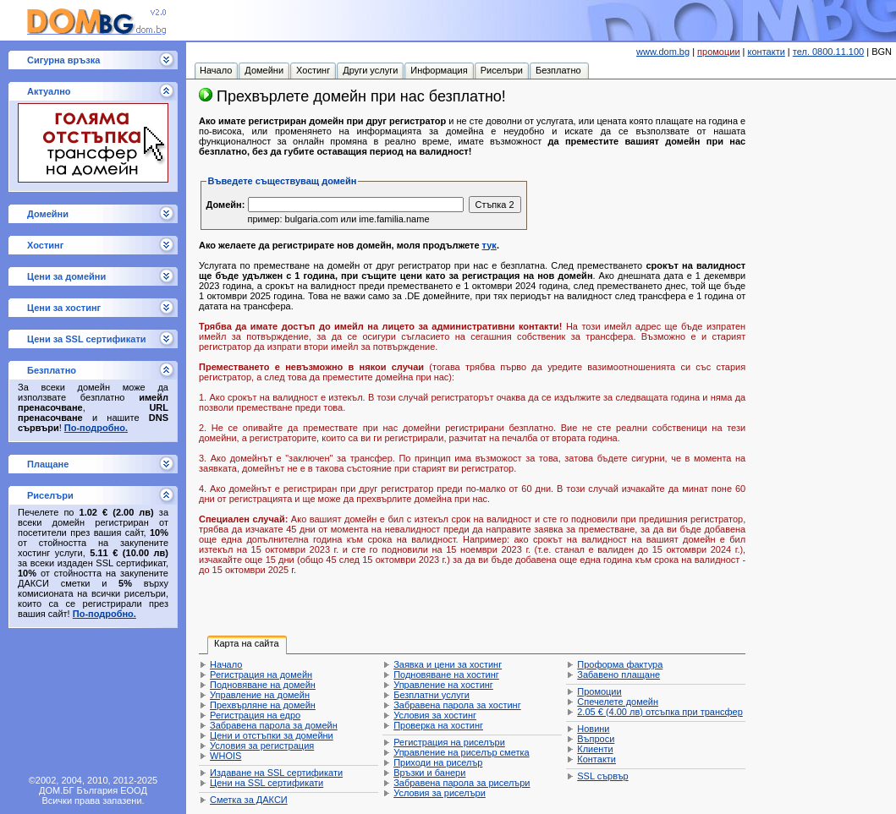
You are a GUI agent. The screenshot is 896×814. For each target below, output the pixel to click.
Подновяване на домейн (263, 685)
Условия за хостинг (434, 715)
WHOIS (225, 756)
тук (489, 245)
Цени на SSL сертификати (266, 783)
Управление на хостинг (443, 685)
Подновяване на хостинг (446, 674)
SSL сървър (602, 776)
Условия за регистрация (262, 745)
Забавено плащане (618, 674)
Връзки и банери (429, 773)
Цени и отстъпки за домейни (271, 735)
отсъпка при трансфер (660, 712)
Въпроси (595, 739)
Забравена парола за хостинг (457, 705)
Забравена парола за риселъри (461, 783)
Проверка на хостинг (438, 725)
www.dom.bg (663, 51)
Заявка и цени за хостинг (447, 664)
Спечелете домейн (617, 702)
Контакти (596, 759)
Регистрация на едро (255, 715)
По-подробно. (96, 428)
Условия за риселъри (439, 793)
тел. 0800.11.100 (828, 51)
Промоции (599, 691)
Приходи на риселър (437, 762)
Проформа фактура (619, 664)
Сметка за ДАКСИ (249, 800)
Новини (593, 729)
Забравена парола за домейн (274, 725)
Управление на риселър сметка (461, 752)
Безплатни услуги (431, 695)
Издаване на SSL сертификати (276, 773)
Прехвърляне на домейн (263, 705)
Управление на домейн (260, 695)
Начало (226, 664)
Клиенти (595, 749)
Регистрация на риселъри (449, 742)
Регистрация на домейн (261, 674)
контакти (766, 51)
